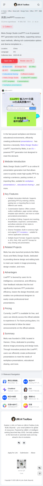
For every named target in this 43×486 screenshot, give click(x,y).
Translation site (19, 18)
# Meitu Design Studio (10, 78)
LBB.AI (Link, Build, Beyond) (24, 480)
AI (32, 149)
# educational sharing (10, 74)
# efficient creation (27, 74)
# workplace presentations (12, 85)
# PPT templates (8, 81)
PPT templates (22, 232)
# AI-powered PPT (17, 70)
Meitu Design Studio (29, 145)
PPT (36, 11)
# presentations (22, 81)
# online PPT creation (29, 78)
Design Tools (24, 11)
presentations (26, 141)
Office (10, 11)
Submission (24, 453)
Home (5, 11)
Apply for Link (13, 453)
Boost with (16, 11)
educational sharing (25, 185)
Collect (7, 27)
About (33, 453)
